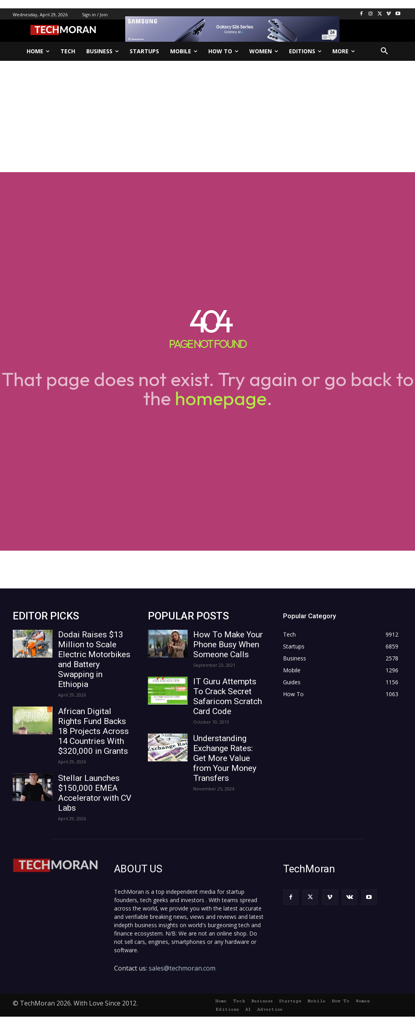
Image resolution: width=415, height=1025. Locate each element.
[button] (384, 51)
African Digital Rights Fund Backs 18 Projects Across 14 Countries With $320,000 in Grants (93, 731)
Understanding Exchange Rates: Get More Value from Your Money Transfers (224, 758)
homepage (221, 398)
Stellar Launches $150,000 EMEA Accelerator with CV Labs (94, 793)
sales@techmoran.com (182, 968)
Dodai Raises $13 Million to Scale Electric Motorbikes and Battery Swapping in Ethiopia (94, 659)
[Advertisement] (207, 116)
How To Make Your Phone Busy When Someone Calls (228, 644)
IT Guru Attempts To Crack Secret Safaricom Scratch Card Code (227, 696)
